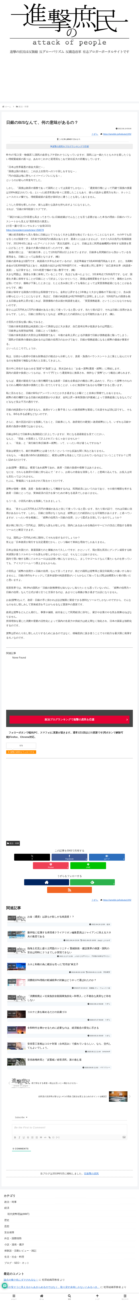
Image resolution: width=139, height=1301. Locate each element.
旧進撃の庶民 (91, 1093)
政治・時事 (13, 843)
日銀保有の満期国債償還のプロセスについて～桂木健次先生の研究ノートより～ (48, 1222)
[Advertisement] (69, 80)
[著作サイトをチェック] (62, 874)
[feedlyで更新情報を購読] (69, 874)
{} (53, 1057)
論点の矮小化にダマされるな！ (21, 1199)
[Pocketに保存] (95, 857)
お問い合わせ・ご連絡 (16, 1256)
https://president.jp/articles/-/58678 (25, 230)
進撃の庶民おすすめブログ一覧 (21, 1274)
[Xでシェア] (18, 857)
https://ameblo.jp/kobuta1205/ (117, 134)
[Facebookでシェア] (44, 857)
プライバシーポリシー (16, 1262)
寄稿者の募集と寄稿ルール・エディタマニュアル (31, 1268)
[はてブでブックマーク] (69, 857)
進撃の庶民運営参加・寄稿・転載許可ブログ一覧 (31, 1280)
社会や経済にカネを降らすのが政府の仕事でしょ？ (32, 1214)
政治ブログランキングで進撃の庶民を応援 (69, 719)
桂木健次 (101, 1222)
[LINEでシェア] (121, 857)
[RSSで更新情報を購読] (77, 874)
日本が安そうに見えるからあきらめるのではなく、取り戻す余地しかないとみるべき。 (52, 1207)
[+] (58, 1057)
